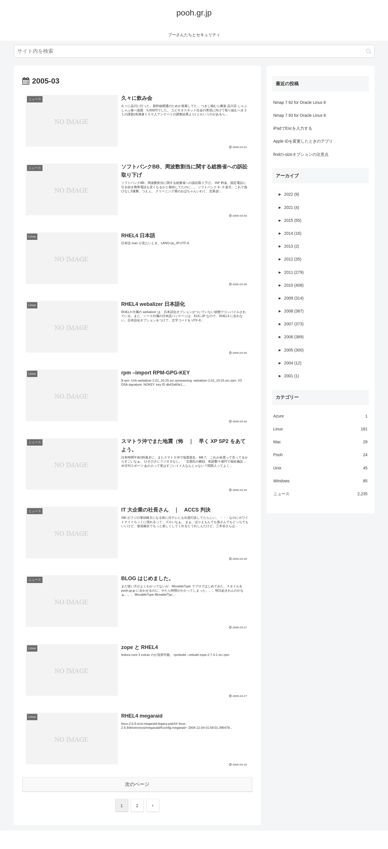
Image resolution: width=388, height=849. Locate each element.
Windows (320, 481)
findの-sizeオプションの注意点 (301, 154)
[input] (194, 51)
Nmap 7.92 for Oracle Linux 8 (299, 102)
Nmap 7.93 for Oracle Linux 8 (299, 115)
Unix (320, 468)
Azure (320, 416)
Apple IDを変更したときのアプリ (303, 141)
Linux (320, 429)
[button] (369, 51)
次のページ (137, 784)
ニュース (320, 494)
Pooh (320, 455)
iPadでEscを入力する (292, 128)
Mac (320, 442)
